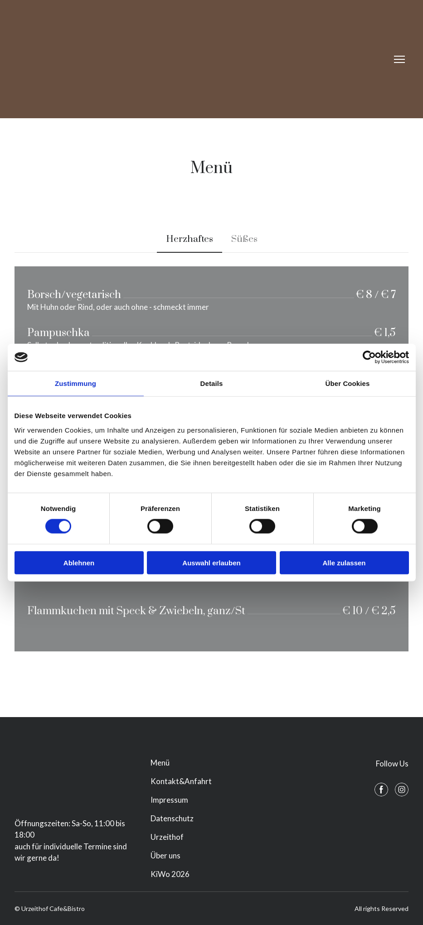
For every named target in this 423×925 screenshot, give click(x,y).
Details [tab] (211, 383)
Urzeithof (167, 837)
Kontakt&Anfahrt (181, 781)
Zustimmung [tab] (75, 383)
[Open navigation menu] (399, 59)
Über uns (165, 855)
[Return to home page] (93, 59)
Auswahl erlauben (211, 562)
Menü (160, 762)
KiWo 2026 (170, 874)
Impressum (169, 800)
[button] (189, 239)
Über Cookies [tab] (348, 383)
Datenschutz (172, 818)
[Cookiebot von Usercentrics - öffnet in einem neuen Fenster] (369, 357)
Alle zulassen (343, 562)
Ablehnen (78, 562)
